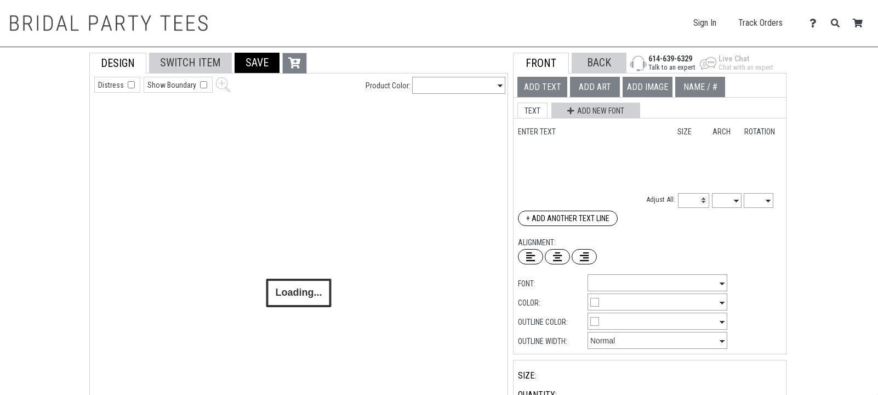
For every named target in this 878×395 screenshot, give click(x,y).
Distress (112, 85)
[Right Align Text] (584, 256)
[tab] (65, 122)
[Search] (838, 23)
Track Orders (760, 23)
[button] (257, 63)
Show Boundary (172, 85)
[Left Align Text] (530, 256)
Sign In (704, 23)
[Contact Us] (816, 23)
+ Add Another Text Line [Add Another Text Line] (567, 218)
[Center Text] (557, 256)
